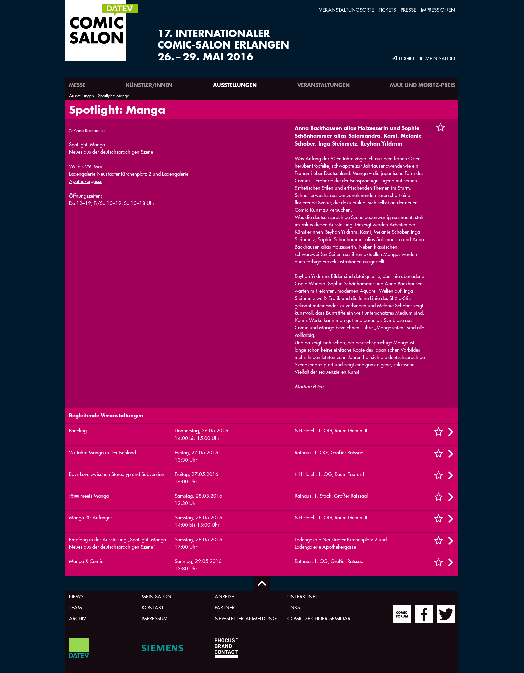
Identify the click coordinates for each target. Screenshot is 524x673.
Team (75, 607)
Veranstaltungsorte (346, 10)
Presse (408, 10)
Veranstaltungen (323, 84)
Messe (77, 84)
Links (293, 607)
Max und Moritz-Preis (422, 84)
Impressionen (438, 10)
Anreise (224, 596)
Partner (225, 607)
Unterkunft (302, 596)
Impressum (155, 618)
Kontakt (153, 607)
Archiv (77, 618)
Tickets (387, 10)
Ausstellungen (235, 84)
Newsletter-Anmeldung (246, 618)
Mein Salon (156, 596)
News (76, 596)
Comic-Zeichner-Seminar (318, 618)
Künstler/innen (149, 84)
